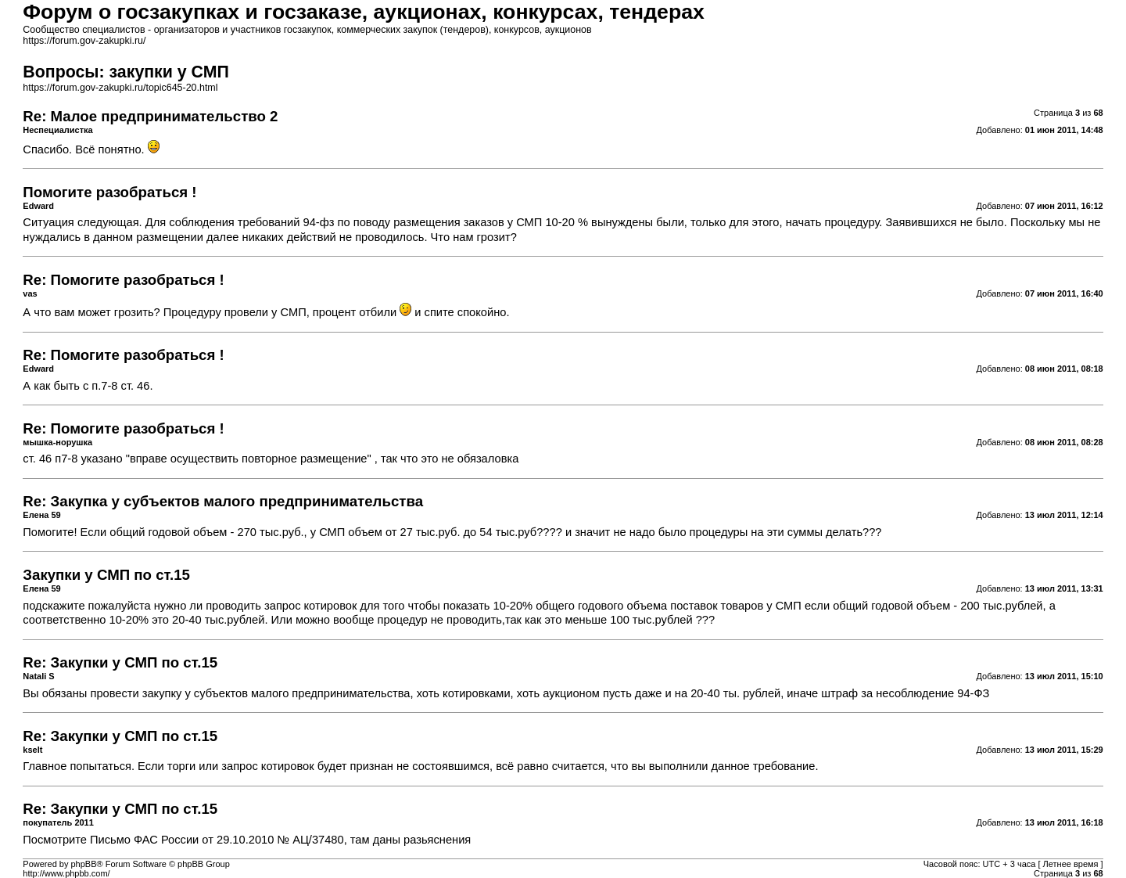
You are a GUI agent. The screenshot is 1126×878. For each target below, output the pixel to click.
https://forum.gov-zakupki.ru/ (84, 40)
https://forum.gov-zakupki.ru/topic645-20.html (120, 87)
